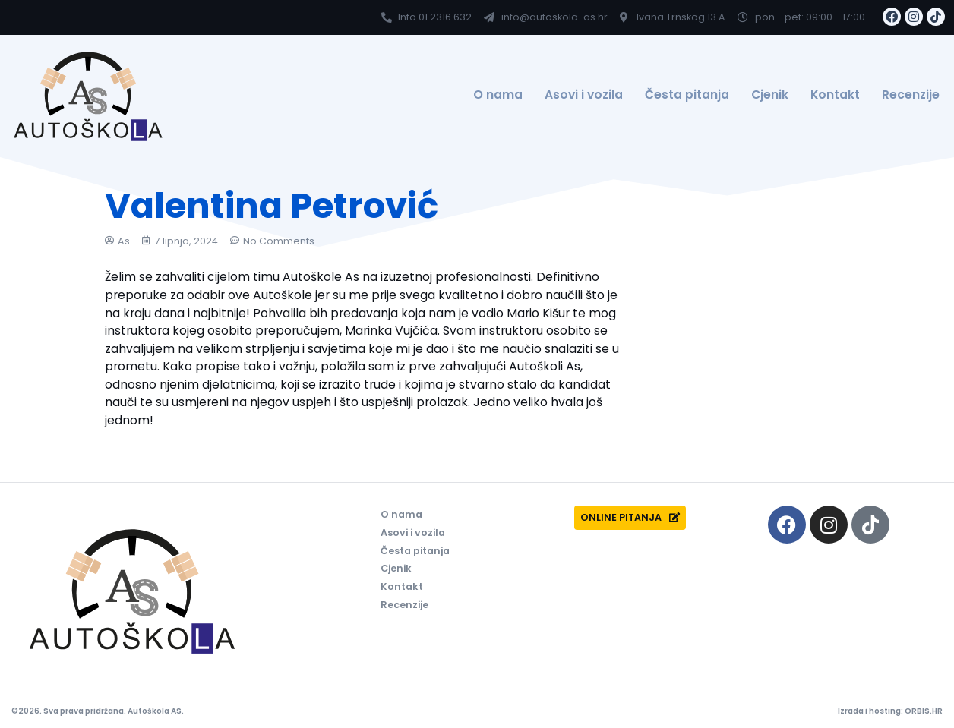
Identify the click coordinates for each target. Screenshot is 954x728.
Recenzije (911, 94)
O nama (498, 94)
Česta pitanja (687, 94)
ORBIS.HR (924, 711)
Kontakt (835, 94)
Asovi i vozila (584, 94)
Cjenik (769, 94)
